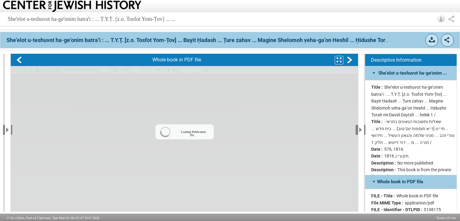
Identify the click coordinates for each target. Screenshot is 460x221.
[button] (441, 18)
